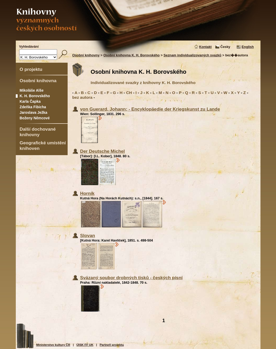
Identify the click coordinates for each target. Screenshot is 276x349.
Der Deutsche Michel (102, 151)
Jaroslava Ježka (33, 112)
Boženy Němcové (35, 118)
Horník (87, 193)
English (248, 47)
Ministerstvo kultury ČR (53, 344)
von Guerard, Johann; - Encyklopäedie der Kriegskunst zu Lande (150, 109)
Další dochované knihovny (38, 131)
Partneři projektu (112, 344)
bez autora (82, 97)
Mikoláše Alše (32, 90)
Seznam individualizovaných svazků (193, 55)
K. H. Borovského (35, 96)
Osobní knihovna (38, 80)
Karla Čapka (30, 101)
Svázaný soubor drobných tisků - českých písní (131, 277)
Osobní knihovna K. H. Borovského (131, 55)
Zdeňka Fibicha (33, 107)
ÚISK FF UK (84, 344)
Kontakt (205, 47)
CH (129, 92)
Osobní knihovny (86, 55)
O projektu (31, 69)
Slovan (87, 235)
